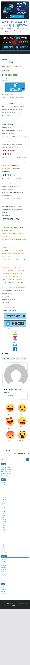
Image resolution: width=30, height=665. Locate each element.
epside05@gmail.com (10, 395)
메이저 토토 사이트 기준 (6, 473)
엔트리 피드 (3, 589)
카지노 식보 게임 (5, 450)
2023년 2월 (3, 490)
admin (4, 64)
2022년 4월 (3, 511)
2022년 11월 (3, 497)
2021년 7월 (3, 525)
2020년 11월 (3, 535)
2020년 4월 (3, 544)
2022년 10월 (3, 499)
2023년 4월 (3, 486)
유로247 (2, 577)
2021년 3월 (3, 529)
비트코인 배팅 (4, 565)
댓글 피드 (3, 591)
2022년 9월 (3, 501)
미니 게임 (3, 563)
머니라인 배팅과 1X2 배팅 (6, 467)
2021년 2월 (3, 531)
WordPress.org (4, 593)
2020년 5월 (3, 542)
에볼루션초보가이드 (5, 573)
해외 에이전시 (5, 59)
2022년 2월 (3, 515)
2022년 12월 (3, 495)
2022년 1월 (3, 517)
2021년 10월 (3, 521)
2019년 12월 (3, 552)
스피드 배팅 (3, 569)
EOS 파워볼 (3, 559)
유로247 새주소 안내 (5, 475)
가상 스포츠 (3, 561)
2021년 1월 (3, 533)
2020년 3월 (3, 546)
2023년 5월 (3, 484)
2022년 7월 (3, 505)
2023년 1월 (3, 493)
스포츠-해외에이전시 (5, 567)
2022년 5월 (3, 509)
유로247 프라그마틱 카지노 (6, 469)
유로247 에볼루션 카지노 (6, 471)
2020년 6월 (3, 540)
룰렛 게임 (4, 66)
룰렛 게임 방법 (9, 66)
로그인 (2, 587)
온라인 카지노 (20, 66)
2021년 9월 (3, 523)
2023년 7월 (3, 482)
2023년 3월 (3, 488)
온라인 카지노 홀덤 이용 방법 (21, 453)
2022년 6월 (3, 507)
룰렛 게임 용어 (15, 66)
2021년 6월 (3, 527)
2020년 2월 (3, 548)
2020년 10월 (3, 538)
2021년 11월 (3, 519)
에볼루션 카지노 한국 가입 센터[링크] (9, 310)
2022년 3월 (3, 513)
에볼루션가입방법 (4, 571)
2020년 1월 (3, 550)
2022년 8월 (3, 503)
